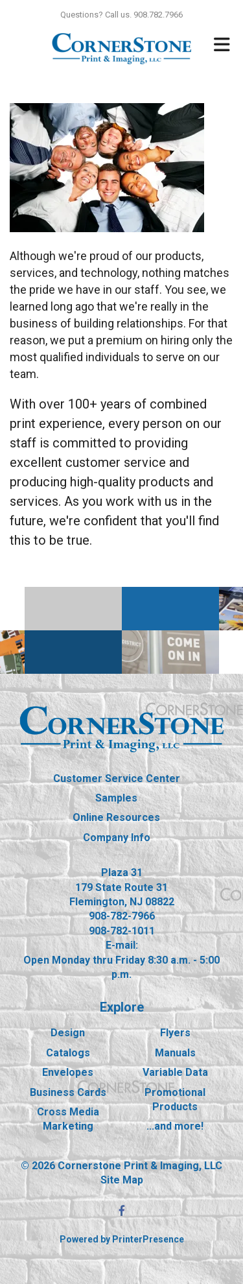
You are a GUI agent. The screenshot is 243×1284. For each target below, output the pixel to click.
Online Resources (116, 817)
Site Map (121, 1180)
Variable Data (175, 1072)
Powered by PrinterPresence (122, 1239)
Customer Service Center (116, 778)
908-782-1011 (122, 931)
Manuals (175, 1053)
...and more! (174, 1126)
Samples (116, 798)
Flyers (175, 1033)
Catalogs (68, 1053)
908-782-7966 (122, 916)
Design (68, 1033)
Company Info (116, 837)
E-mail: (122, 945)
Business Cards (68, 1092)
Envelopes (67, 1072)
